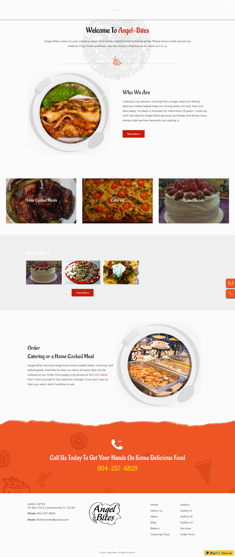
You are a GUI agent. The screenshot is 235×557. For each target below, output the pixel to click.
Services (185, 15)
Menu (56, 15)
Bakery (75, 15)
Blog (65, 15)
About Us (44, 15)
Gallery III (156, 15)
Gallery (130, 15)
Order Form (199, 15)
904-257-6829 (117, 468)
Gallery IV (171, 15)
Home (32, 15)
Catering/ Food (91, 15)
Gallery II (143, 15)
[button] (134, 134)
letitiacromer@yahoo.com (52, 519)
